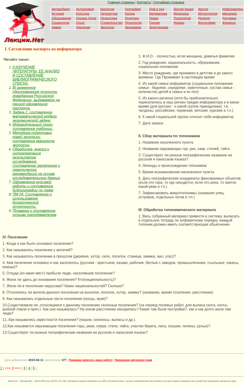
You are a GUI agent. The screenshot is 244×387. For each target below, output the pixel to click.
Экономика (133, 27)
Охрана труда (86, 18)
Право (153, 18)
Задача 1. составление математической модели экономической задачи (35, 116)
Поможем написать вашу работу (91, 360)
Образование (61, 18)
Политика (132, 18)
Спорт (80, 23)
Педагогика (108, 18)
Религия (204, 18)
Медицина (181, 13)
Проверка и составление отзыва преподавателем (34, 213)
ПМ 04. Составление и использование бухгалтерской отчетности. (32, 200)
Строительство (111, 23)
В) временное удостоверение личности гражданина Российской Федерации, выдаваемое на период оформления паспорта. (36, 98)
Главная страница (121, 2)
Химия (56, 27)
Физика (179, 23)
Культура (82, 13)
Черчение (83, 27)
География (133, 9)
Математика (158, 13)
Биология (107, 9)
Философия (206, 23)
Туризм (154, 23)
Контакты (144, 2)
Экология (107, 27)
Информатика (232, 9)
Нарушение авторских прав (133, 360)
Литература (108, 13)
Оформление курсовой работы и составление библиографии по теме (33, 186)
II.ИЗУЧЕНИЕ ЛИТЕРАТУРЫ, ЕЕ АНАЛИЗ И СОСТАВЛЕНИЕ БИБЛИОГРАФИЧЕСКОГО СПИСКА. (36, 75)
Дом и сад (156, 9)
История (58, 13)
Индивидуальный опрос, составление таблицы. (33, 127)
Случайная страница (168, 2)
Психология (182, 18)
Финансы (229, 23)
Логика (130, 13)
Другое (203, 9)
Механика (229, 13)
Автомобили (61, 9)
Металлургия (207, 13)
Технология (133, 23)
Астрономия (85, 9)
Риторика (229, 18)
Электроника (158, 27)
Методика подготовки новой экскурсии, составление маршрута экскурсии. (34, 139)
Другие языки (183, 9)
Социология (60, 23)
